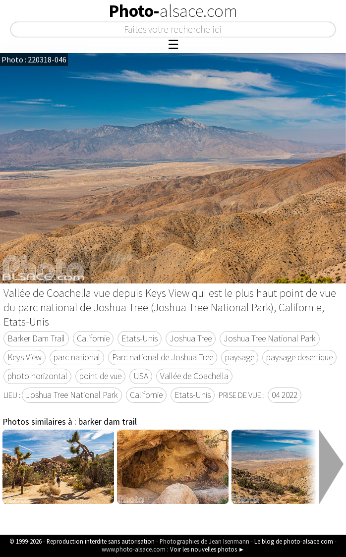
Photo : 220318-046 (33, 59)
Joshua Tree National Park (270, 338)
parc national (77, 357)
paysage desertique (299, 357)
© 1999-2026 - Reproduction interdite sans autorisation (82, 541)
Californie (93, 338)
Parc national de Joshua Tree (162, 357)
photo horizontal (37, 376)
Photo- (173, 11)
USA (140, 376)
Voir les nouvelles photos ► (207, 549)
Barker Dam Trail (36, 338)
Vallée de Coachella (194, 376)
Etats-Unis (139, 338)
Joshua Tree (191, 338)
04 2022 (284, 395)
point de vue (100, 376)
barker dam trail (107, 421)
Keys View (24, 357)
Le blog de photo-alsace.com (293, 541)
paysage (239, 357)
